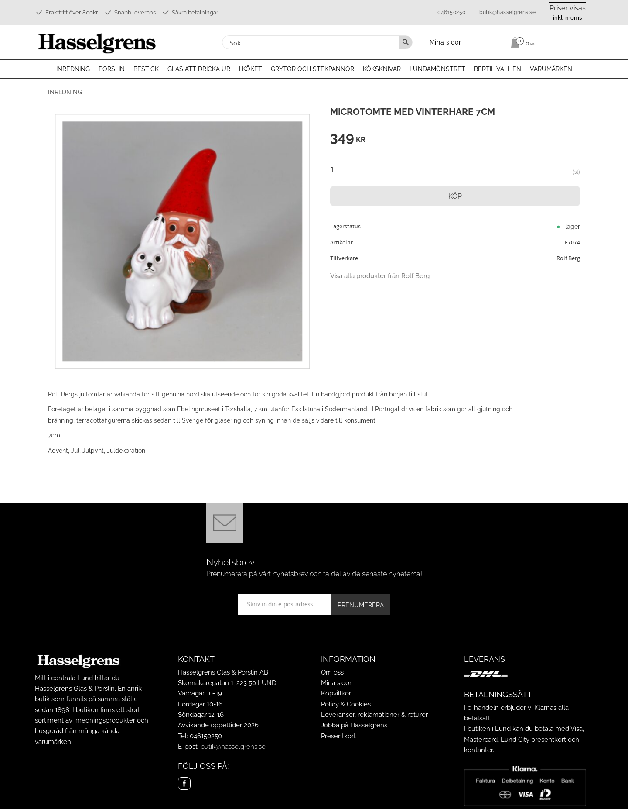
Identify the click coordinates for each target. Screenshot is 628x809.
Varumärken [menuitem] (551, 68)
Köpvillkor (336, 693)
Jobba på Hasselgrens (354, 725)
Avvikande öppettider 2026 (218, 725)
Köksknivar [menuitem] (382, 68)
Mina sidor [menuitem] (445, 42)
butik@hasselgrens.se (507, 12)
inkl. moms (567, 17)
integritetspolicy (370, 620)
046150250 (451, 12)
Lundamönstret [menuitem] (437, 68)
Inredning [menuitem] (73, 68)
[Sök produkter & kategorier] (309, 42)
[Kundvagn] (547, 42)
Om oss (332, 672)
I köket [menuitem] (250, 68)
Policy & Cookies (346, 704)
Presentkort (338, 736)
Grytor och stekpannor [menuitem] (312, 68)
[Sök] (405, 42)
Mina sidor (336, 683)
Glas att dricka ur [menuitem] (198, 68)
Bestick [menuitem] (146, 68)
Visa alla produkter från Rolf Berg (380, 276)
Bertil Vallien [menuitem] (497, 68)
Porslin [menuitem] (112, 68)
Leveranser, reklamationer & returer (374, 715)
